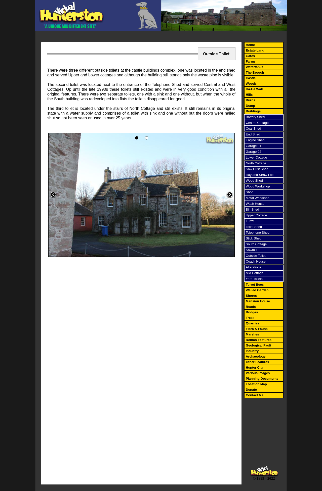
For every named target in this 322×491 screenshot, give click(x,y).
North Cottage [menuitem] (256, 163)
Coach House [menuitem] (256, 261)
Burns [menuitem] (250, 100)
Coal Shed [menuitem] (253, 128)
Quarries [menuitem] (252, 323)
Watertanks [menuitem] (254, 67)
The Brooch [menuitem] (255, 72)
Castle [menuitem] (251, 78)
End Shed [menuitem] (253, 134)
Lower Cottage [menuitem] (256, 157)
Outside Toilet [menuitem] (256, 256)
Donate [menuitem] (251, 389)
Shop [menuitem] (249, 192)
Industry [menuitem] (252, 351)
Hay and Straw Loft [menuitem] (260, 175)
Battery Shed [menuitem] (255, 117)
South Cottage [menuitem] (256, 244)
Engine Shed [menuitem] (255, 140)
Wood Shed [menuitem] (254, 180)
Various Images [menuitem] (258, 373)
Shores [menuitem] (251, 296)
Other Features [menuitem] (257, 362)
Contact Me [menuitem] (254, 395)
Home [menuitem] (250, 45)
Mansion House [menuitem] (258, 301)
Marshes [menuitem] (252, 334)
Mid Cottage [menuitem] (254, 273)
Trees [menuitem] (250, 318)
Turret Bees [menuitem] (255, 284)
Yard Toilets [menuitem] (254, 279)
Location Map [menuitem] (256, 384)
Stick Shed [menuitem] (253, 238)
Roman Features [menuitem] (258, 340)
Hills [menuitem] (249, 94)
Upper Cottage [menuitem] (256, 215)
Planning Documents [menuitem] (262, 378)
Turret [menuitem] (250, 221)
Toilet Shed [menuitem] (254, 227)
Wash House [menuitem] (255, 204)
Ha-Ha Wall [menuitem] (254, 89)
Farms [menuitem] (251, 61)
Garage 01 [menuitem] (253, 146)
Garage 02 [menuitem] (253, 152)
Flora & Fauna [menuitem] (257, 329)
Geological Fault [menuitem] (258, 345)
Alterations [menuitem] (253, 267)
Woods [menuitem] (251, 83)
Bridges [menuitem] (252, 312)
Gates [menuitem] (250, 56)
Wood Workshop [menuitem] (258, 186)
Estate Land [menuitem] (255, 50)
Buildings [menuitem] (253, 111)
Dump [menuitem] (250, 106)
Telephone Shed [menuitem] (257, 232)
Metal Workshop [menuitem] (257, 198)
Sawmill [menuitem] (251, 250)
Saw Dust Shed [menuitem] (257, 169)
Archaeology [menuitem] (256, 356)
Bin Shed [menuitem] (252, 209)
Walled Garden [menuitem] (257, 290)
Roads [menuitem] (251, 307)
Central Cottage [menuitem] (257, 123)
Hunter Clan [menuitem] (255, 367)
